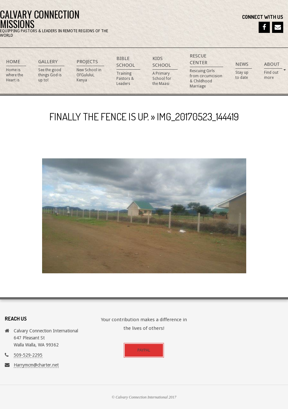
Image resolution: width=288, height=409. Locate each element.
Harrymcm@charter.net (36, 364)
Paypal (143, 350)
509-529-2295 (28, 355)
